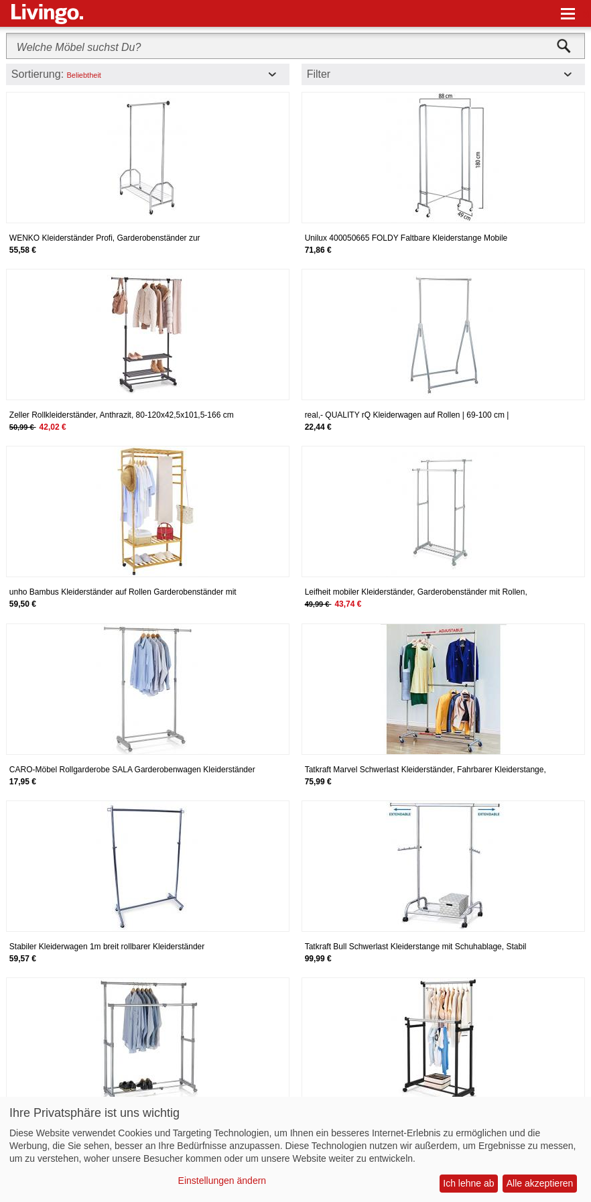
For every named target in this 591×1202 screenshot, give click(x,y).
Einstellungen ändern (222, 1180)
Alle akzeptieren (540, 1183)
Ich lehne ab (468, 1183)
